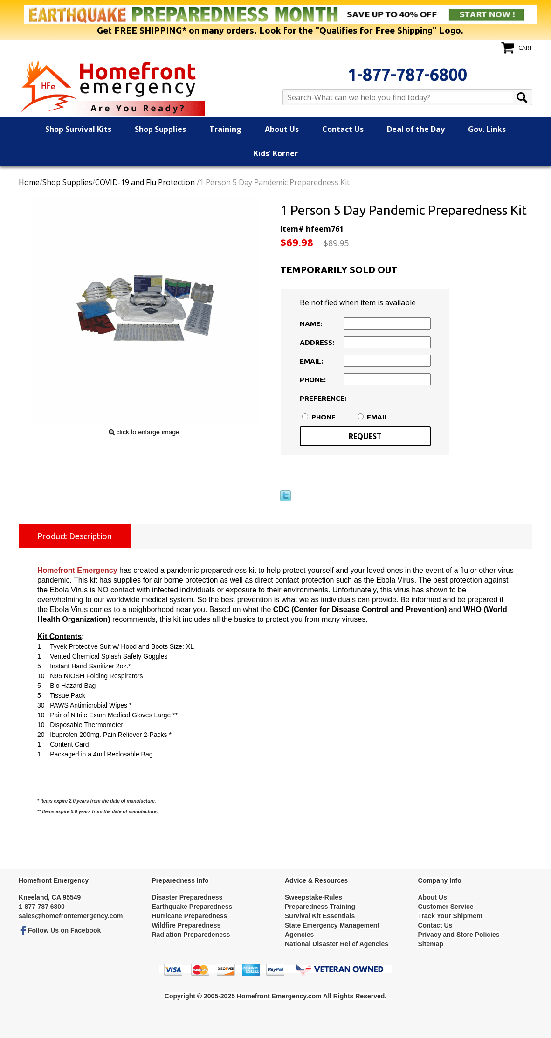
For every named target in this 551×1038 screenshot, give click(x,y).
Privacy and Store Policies (459, 934)
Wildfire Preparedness (186, 925)
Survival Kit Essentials (320, 916)
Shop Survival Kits (78, 129)
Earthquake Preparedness (192, 906)
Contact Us (343, 129)
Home (29, 182)
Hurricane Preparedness (189, 916)
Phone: (313, 380)
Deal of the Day (416, 129)
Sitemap (430, 944)
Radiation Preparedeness (191, 934)
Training (225, 129)
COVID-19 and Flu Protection (146, 182)
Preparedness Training (320, 906)
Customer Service (446, 906)
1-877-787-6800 (407, 74)
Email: (311, 361)
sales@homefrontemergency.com (71, 916)
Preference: (321, 398)
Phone (323, 417)
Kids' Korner (276, 153)
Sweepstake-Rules (313, 897)
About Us (282, 129)
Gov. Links (487, 129)
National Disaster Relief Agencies (336, 944)
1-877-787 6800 (42, 906)
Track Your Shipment (450, 916)
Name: (311, 324)
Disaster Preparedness (187, 897)
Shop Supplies (160, 129)
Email (377, 417)
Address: (317, 342)
